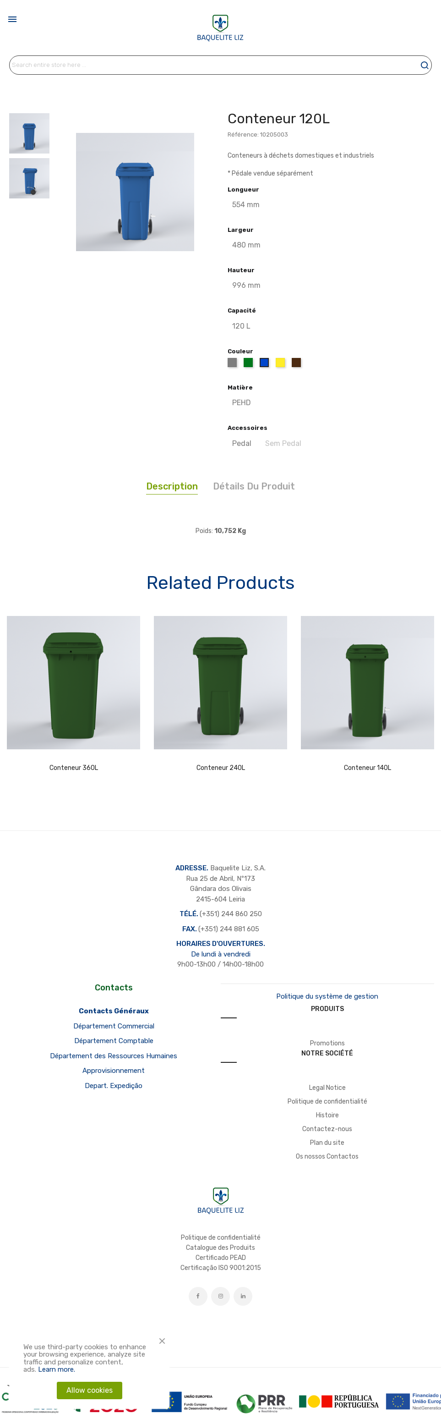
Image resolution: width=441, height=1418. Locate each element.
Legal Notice (327, 1088)
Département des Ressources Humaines (113, 1056)
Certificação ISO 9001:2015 (220, 1268)
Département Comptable (113, 1041)
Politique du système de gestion (327, 996)
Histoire (327, 1115)
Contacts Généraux (114, 1011)
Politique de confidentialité (327, 1101)
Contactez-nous (327, 1129)
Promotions (327, 1043)
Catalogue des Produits (220, 1248)
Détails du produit (254, 486)
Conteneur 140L (367, 768)
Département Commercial (113, 1026)
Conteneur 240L (220, 768)
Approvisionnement (113, 1070)
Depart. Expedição (113, 1086)
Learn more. (56, 1369)
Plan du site (327, 1143)
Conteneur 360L (73, 768)
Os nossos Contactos (327, 1156)
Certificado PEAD (221, 1258)
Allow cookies (89, 1390)
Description (172, 486)
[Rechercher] (220, 65)
